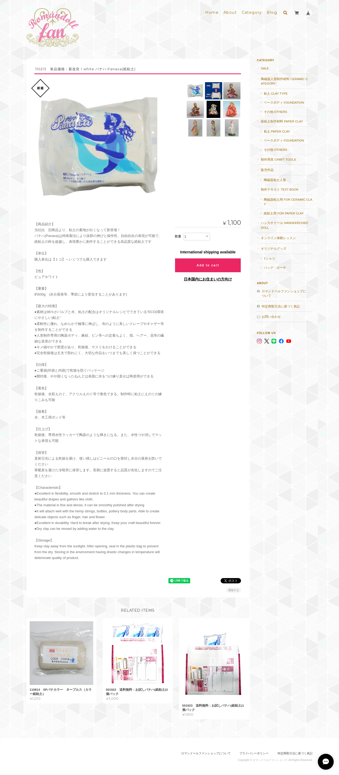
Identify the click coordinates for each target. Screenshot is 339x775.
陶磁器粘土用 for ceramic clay (288, 201)
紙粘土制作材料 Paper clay (282, 121)
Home (212, 12)
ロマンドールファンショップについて (284, 293)
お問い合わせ (271, 316)
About (230, 12)
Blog (272, 12)
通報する (233, 590)
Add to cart (208, 265)
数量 (178, 236)
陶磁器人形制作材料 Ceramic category (284, 81)
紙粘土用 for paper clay (284, 213)
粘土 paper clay (277, 131)
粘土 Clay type (276, 93)
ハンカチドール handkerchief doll (284, 225)
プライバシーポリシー (254, 753)
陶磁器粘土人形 (275, 179)
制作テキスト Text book (279, 189)
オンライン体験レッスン (278, 238)
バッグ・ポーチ (275, 267)
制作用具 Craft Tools (278, 159)
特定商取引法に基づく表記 (281, 306)
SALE (265, 68)
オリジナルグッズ (273, 248)
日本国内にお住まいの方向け (208, 279)
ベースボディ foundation (284, 102)
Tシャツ (269, 258)
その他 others (275, 111)
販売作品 (267, 169)
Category (252, 12)
